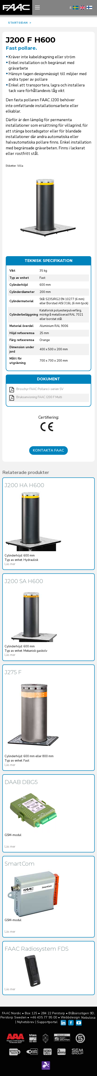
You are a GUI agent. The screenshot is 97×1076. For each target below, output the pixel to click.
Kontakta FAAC (48, 450)
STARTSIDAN (18, 23)
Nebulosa (88, 1017)
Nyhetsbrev (25, 1022)
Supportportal (47, 1022)
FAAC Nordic (16, 7)
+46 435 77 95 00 (43, 1017)
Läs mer (10, 564)
